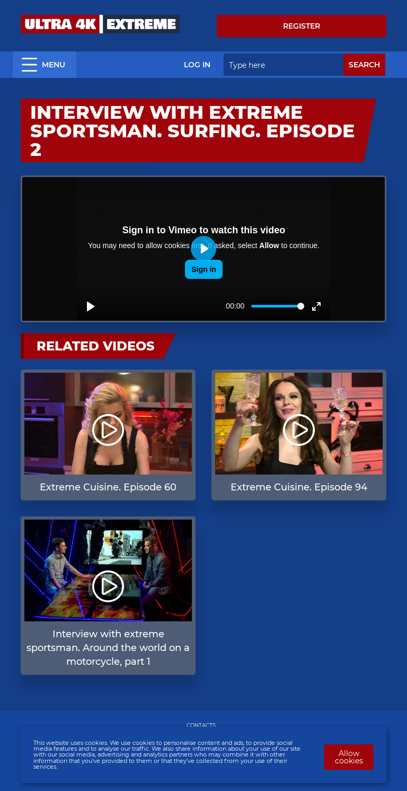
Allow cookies (349, 757)
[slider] (277, 306)
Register (301, 26)
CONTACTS (201, 725)
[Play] (90, 306)
